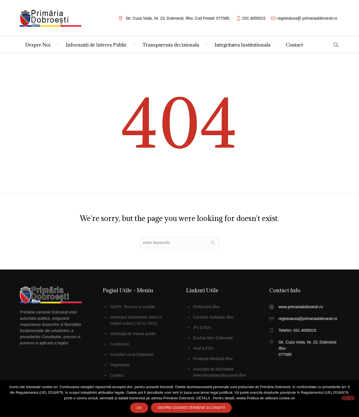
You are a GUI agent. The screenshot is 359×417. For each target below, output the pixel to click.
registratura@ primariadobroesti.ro (307, 18)
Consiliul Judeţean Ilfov (213, 317)
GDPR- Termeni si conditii (132, 307)
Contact (116, 375)
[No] (348, 398)
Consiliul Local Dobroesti (131, 354)
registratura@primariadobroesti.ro (308, 318)
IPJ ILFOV (202, 327)
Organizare (119, 365)
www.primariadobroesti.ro (301, 307)
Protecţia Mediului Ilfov (213, 358)
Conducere (119, 344)
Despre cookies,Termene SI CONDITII (191, 408)
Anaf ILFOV (203, 348)
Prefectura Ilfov (206, 307)
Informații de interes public (133, 333)
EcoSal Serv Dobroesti (213, 338)
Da (139, 408)
